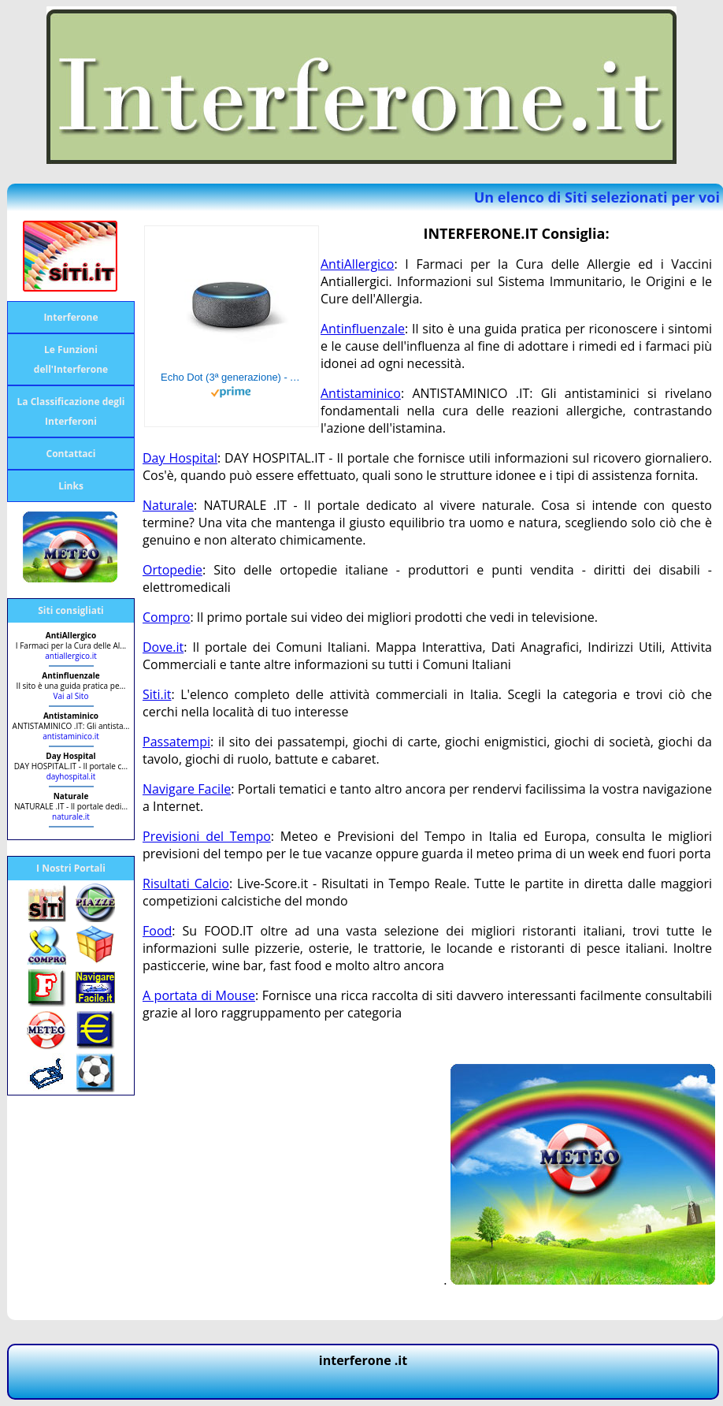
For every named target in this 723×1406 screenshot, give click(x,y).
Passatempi (176, 741)
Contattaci (71, 453)
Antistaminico (361, 393)
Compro (166, 617)
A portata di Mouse (199, 995)
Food (157, 930)
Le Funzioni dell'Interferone (71, 359)
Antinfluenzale (363, 328)
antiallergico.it (71, 655)
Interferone (70, 317)
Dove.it (163, 647)
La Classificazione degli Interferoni (71, 411)
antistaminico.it (71, 736)
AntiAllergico (357, 264)
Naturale (168, 505)
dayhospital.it (71, 776)
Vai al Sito (71, 695)
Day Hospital (180, 458)
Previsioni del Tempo (207, 836)
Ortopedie (172, 569)
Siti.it (157, 694)
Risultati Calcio (186, 883)
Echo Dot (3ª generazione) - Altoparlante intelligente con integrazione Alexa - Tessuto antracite (231, 377)
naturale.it (71, 816)
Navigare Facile (187, 789)
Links (70, 486)
